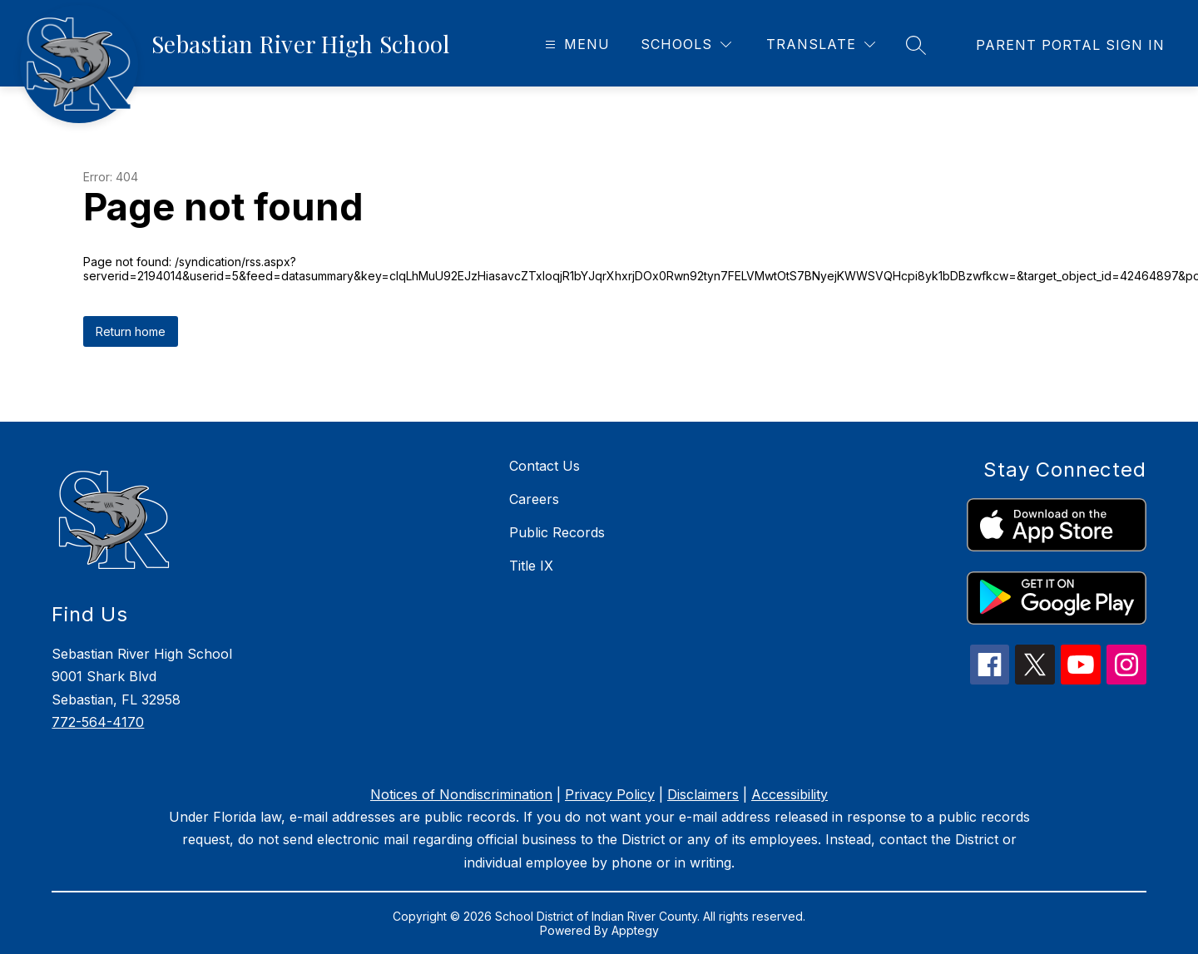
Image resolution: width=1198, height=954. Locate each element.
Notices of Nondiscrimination (461, 794)
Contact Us (544, 465)
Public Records (557, 532)
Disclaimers (703, 794)
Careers (534, 499)
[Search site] (916, 45)
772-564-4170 (98, 722)
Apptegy (635, 930)
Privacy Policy (610, 794)
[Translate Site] (820, 44)
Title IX (531, 565)
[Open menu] (575, 44)
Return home (131, 331)
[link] (1070, 44)
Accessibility (789, 794)
